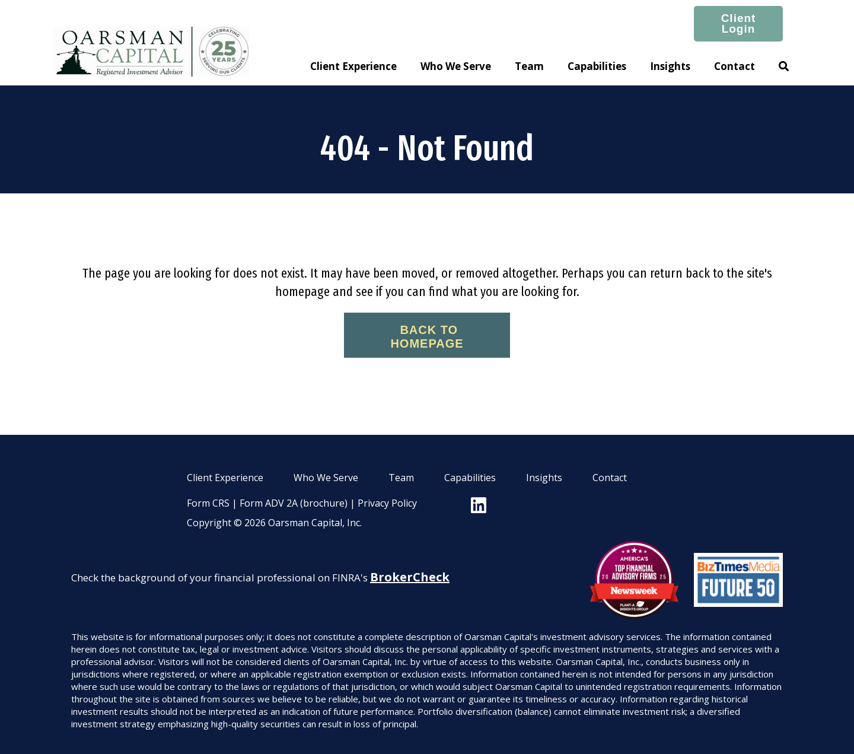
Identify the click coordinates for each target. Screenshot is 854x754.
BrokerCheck (410, 577)
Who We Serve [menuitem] (326, 477)
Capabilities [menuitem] (470, 477)
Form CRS (208, 503)
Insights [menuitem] (544, 477)
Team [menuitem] (401, 477)
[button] (784, 66)
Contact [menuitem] (609, 477)
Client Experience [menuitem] (225, 477)
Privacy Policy (387, 503)
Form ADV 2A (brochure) (294, 503)
